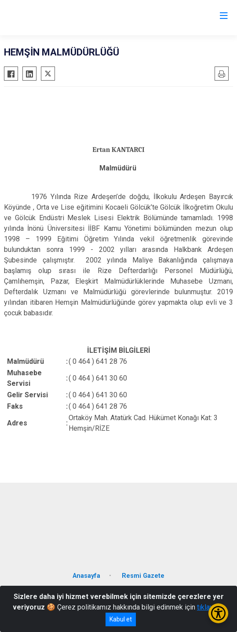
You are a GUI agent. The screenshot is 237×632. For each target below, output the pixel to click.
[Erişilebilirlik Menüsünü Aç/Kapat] (218, 613)
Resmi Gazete (143, 576)
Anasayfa (86, 576)
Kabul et (120, 619)
